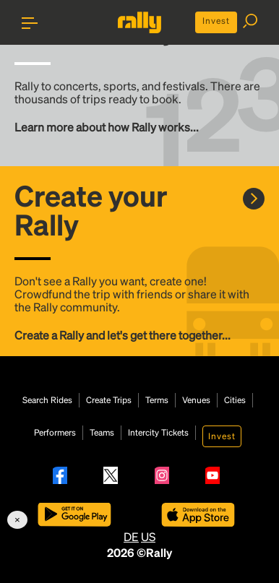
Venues (196, 400)
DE (131, 536)
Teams (102, 433)
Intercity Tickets (158, 433)
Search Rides (47, 400)
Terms (156, 400)
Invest (216, 20)
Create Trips (109, 400)
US (148, 536)
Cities (235, 400)
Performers (55, 433)
